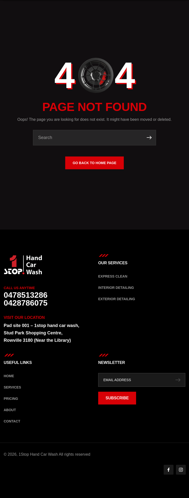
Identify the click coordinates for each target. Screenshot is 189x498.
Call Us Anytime (19, 288)
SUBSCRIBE (117, 398)
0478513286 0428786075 (25, 299)
